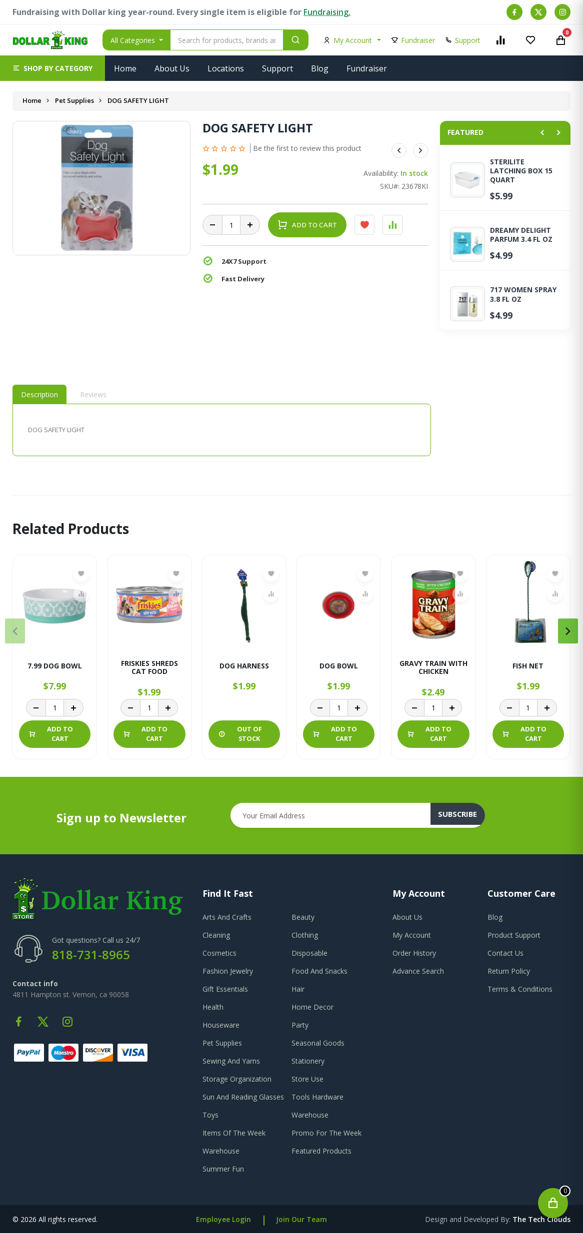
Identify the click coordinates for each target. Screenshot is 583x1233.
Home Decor (313, 1007)
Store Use (308, 1079)
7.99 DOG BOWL (55, 666)
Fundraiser (366, 68)
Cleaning (216, 935)
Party (300, 1025)
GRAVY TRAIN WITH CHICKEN (434, 665)
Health (213, 1007)
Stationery (308, 1061)
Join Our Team (301, 1219)
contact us (506, 953)
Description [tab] (39, 394)
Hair (298, 989)
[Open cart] (553, 1203)
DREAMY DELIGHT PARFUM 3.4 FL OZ (521, 235)
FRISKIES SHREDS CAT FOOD (149, 665)
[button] (52, 68)
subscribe (463, 815)
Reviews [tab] (93, 394)
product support (514, 935)
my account (411, 935)
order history (414, 953)
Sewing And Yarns (231, 1061)
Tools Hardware (318, 1097)
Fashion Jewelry (227, 971)
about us (407, 917)
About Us (172, 68)
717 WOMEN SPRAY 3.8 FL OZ (523, 294)
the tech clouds (541, 1219)
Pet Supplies (75, 100)
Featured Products (322, 1151)
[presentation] (15, 630)
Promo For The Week (327, 1133)
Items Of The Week (234, 1133)
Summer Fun (223, 1169)
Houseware (221, 1025)
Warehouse (310, 1115)
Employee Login (223, 1219)
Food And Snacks (320, 971)
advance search (418, 971)
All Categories (133, 40)
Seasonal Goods (318, 1043)
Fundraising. (327, 11)
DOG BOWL (339, 666)
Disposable (310, 953)
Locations (226, 68)
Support (277, 68)
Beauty (303, 917)
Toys (210, 1115)
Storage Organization (237, 1079)
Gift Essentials (225, 989)
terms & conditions (520, 989)
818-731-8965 (91, 954)
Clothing (305, 935)
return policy (509, 971)
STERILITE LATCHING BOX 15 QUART (521, 170)
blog (495, 917)
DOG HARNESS (244, 666)
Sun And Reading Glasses (243, 1097)
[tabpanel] (222, 430)
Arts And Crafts (227, 917)
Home (125, 68)
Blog (319, 68)
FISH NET (528, 666)
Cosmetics (219, 953)
